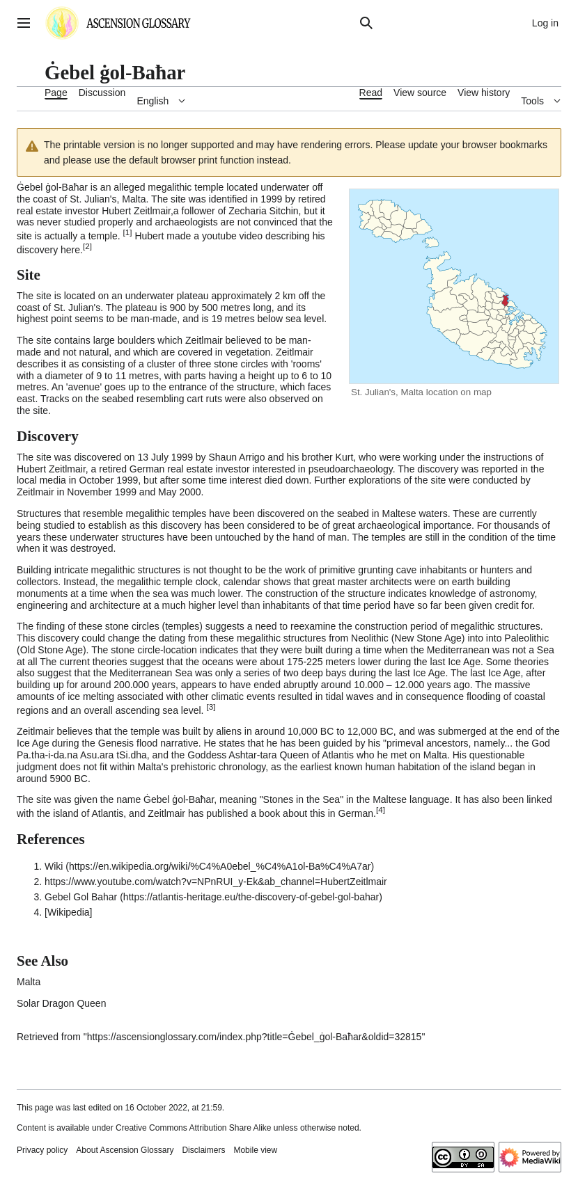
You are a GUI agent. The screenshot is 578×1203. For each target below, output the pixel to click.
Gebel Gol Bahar (81, 896)
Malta (134, 199)
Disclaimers (203, 1150)
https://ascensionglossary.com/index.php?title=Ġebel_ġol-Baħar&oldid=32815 (254, 1036)
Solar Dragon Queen (61, 1003)
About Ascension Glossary (124, 1150)
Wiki (54, 866)
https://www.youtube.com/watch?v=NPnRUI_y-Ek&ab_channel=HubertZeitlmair (216, 881)
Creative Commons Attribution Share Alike (193, 1128)
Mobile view (255, 1150)
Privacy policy (42, 1150)
